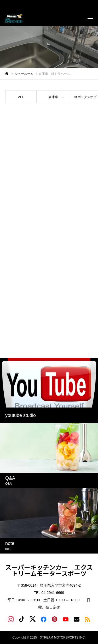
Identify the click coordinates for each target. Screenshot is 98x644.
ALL (21, 97)
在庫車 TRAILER (54, 99)
